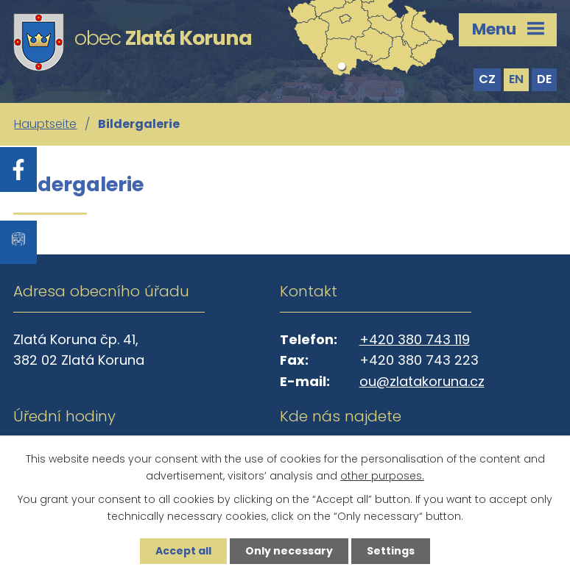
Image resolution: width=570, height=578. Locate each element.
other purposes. (382, 475)
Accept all (183, 550)
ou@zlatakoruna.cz (422, 381)
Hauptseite (45, 123)
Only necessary (289, 550)
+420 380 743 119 (414, 339)
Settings (391, 550)
